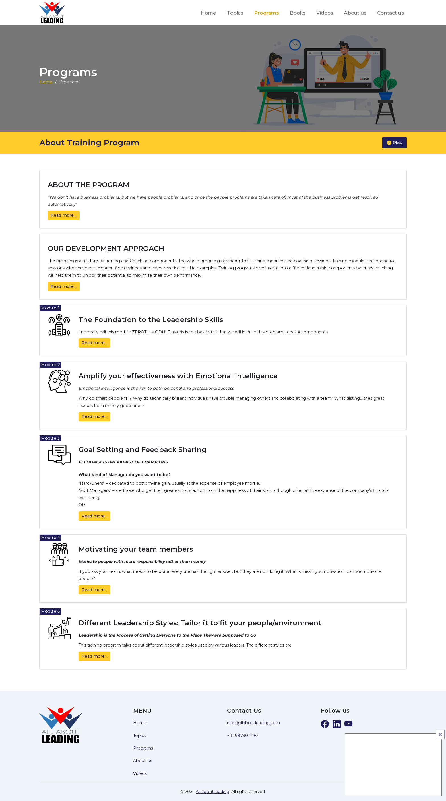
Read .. (64, 215)
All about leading (212, 791)
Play (394, 143)
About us (355, 13)
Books (297, 13)
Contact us (390, 13)
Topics (235, 13)
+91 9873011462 (243, 735)
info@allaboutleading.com (253, 722)
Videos (324, 13)
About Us (142, 760)
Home (208, 13)
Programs (266, 13)
